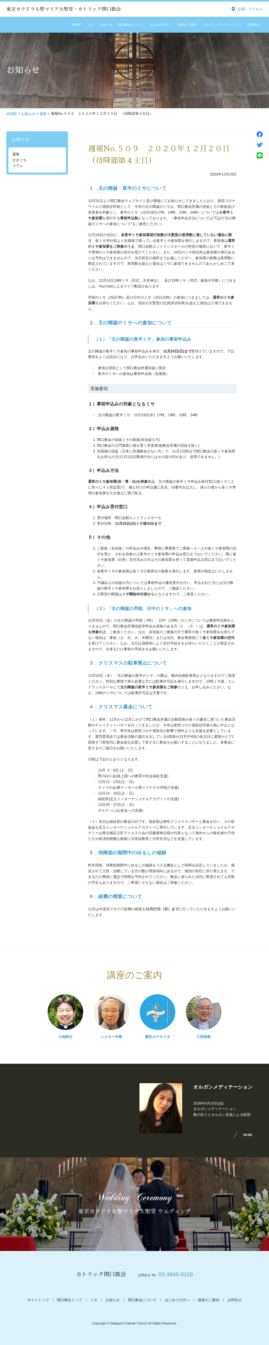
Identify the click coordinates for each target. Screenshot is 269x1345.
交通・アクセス (250, 9)
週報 (43, 114)
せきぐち (19, 160)
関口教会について (131, 24)
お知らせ (106, 24)
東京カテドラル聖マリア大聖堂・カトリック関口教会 (63, 9)
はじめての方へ (161, 24)
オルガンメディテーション (222, 24)
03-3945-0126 (175, 1274)
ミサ (90, 24)
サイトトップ (38, 1300)
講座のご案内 (187, 24)
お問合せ (253, 24)
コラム (17, 166)
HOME (76, 24)
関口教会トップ (69, 1300)
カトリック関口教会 (101, 1274)
